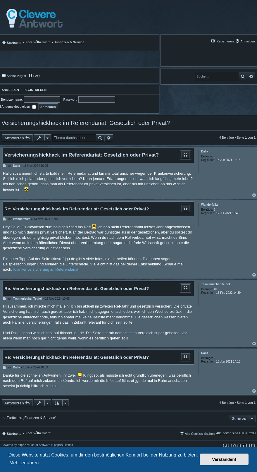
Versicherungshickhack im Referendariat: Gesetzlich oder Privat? (85, 123)
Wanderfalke (209, 204)
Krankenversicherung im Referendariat (45, 269)
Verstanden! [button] (224, 459)
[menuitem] (245, 41)
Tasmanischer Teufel (215, 284)
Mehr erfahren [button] (24, 462)
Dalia (204, 151)
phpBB (22, 445)
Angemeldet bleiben (18, 106)
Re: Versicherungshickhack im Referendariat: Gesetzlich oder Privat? (76, 208)
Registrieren (34, 90)
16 (215, 289)
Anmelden (9, 90)
